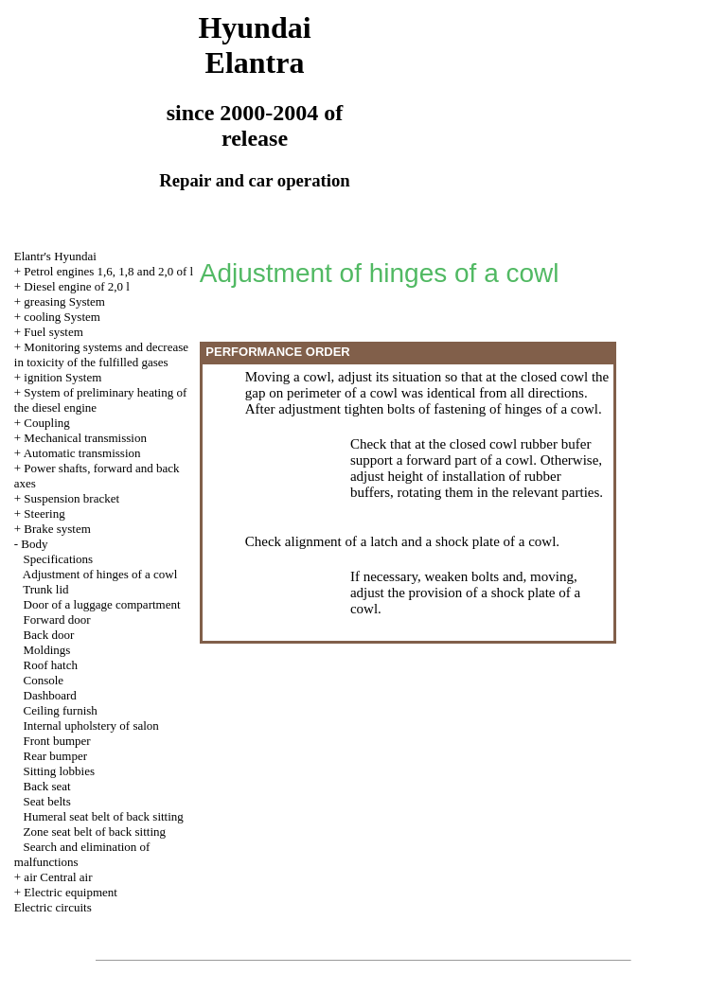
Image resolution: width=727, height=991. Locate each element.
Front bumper (57, 741)
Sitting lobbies (59, 771)
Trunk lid (45, 589)
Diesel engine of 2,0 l (77, 286)
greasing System (64, 301)
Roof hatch (51, 665)
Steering (44, 513)
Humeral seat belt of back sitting (104, 816)
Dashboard (50, 695)
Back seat (47, 786)
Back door (49, 635)
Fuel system (53, 332)
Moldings (47, 650)
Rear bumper (56, 756)
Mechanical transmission (85, 438)
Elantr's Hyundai (55, 256)
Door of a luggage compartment (102, 604)
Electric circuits (53, 907)
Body (34, 544)
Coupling (46, 423)
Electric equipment (70, 892)
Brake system (57, 529)
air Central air (58, 877)
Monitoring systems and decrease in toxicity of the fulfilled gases (101, 354)
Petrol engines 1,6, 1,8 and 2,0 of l (108, 271)
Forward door (57, 619)
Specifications (59, 559)
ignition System (62, 377)
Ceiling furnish (61, 710)
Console (44, 680)
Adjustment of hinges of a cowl (100, 574)
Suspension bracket (71, 498)
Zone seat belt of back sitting (95, 831)
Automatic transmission (82, 453)
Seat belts (47, 801)
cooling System (62, 317)
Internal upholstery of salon (91, 725)
